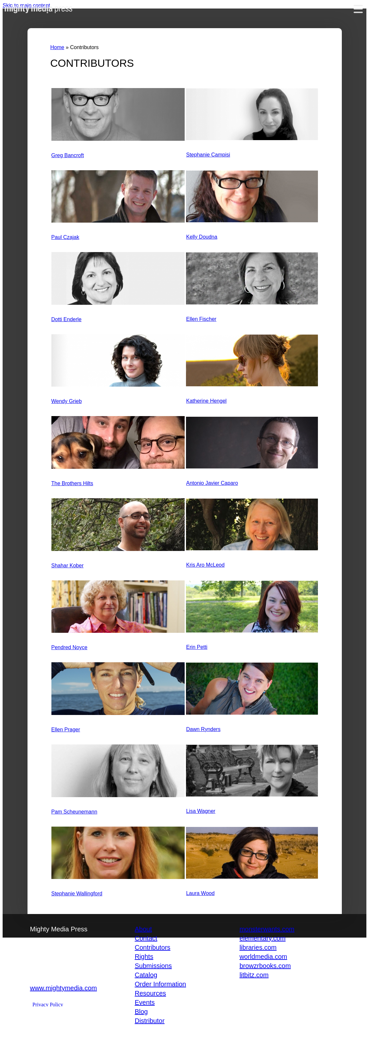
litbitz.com (253, 975)
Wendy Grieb (66, 401)
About (143, 929)
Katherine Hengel (206, 401)
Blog (141, 1011)
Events (145, 1002)
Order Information (160, 984)
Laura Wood (200, 893)
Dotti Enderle (66, 319)
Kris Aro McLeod (205, 565)
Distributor (149, 1020)
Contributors (152, 947)
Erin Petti (196, 647)
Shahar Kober (67, 565)
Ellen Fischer (201, 319)
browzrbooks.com (265, 965)
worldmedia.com (263, 956)
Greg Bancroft (67, 155)
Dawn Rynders (203, 729)
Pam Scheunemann (74, 811)
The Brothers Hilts (72, 483)
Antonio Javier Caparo (212, 483)
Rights (144, 956)
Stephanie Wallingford (76, 893)
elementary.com (262, 938)
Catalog (146, 975)
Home (57, 47)
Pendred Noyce (69, 647)
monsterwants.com (266, 929)
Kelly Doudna (201, 237)
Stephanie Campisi (208, 154)
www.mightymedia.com (63, 988)
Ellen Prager (65, 729)
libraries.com (257, 947)
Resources (150, 993)
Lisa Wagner (200, 811)
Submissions (153, 965)
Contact (146, 938)
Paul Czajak (65, 237)
